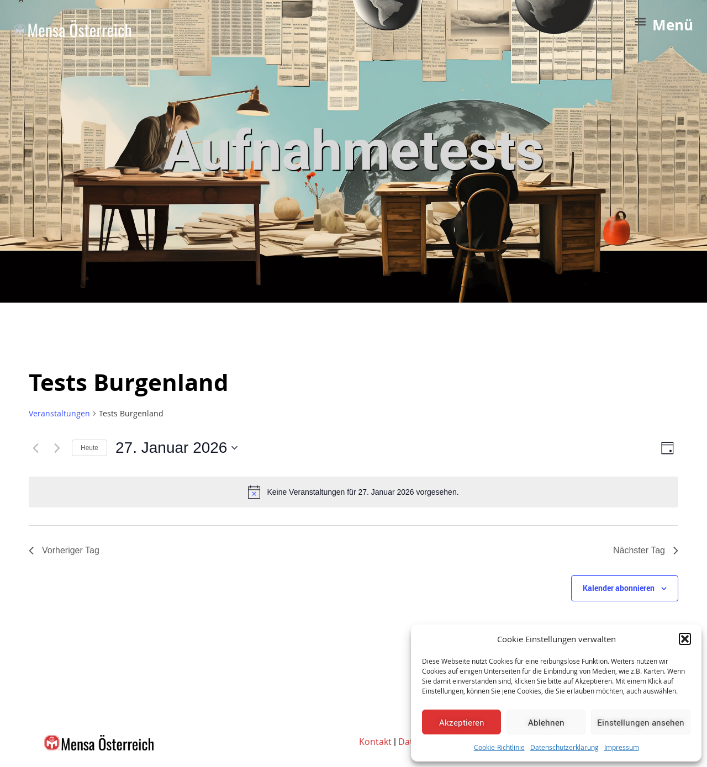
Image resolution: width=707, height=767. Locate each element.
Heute (89, 448)
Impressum (621, 747)
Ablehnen (546, 722)
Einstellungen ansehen (640, 722)
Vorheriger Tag (64, 550)
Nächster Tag (645, 550)
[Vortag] (35, 447)
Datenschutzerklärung (564, 747)
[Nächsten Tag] (57, 447)
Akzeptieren (461, 722)
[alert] (353, 492)
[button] (684, 638)
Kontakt (375, 742)
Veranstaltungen (59, 413)
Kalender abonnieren (619, 588)
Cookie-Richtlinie (499, 747)
